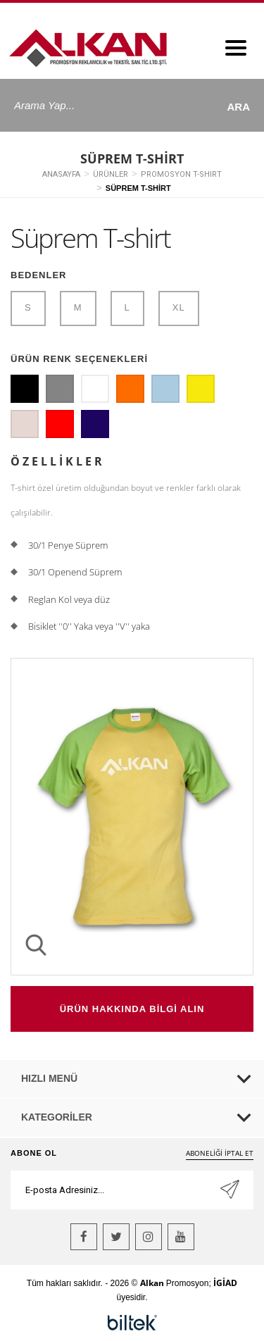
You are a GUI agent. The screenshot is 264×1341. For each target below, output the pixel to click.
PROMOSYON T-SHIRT (181, 174)
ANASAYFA (61, 174)
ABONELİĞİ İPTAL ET (219, 1153)
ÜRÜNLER (110, 174)
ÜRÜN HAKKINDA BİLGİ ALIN (132, 1009)
